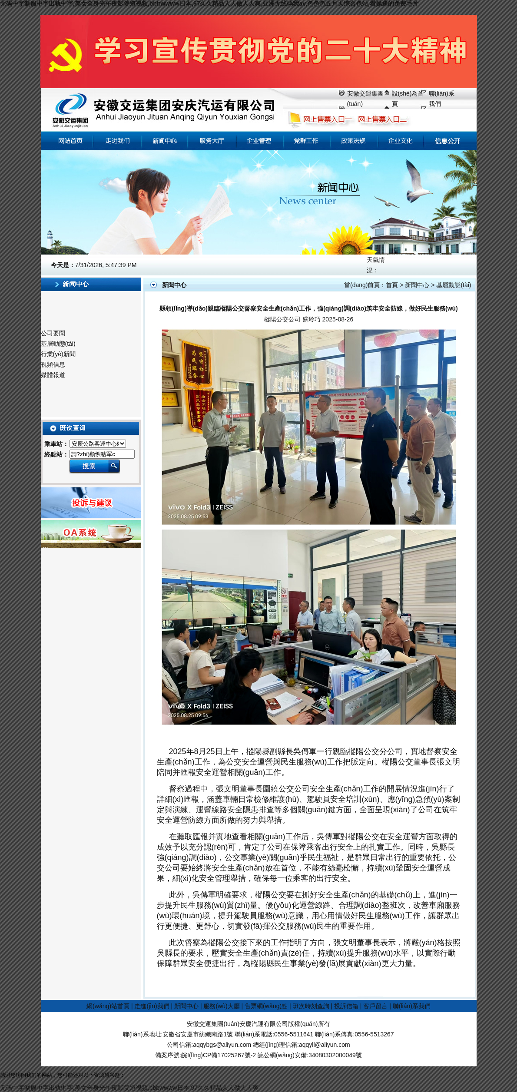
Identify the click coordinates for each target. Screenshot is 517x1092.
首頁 (392, 284)
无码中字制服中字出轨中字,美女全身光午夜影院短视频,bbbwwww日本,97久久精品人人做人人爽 (129, 1087)
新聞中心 (417, 284)
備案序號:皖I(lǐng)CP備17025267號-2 (205, 1055)
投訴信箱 (346, 1006)
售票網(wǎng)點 (266, 1006)
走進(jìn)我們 (151, 1006)
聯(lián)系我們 (412, 1006)
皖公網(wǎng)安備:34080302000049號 (310, 1055)
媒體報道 (53, 374)
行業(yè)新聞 (58, 354)
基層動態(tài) (58, 343)
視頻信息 (53, 364)
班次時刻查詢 (311, 1006)
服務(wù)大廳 (221, 1006)
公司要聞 (53, 333)
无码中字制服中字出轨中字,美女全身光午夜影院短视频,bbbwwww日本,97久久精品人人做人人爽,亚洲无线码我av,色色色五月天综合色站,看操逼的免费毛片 (209, 3)
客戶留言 (375, 1006)
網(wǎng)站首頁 (107, 1006)
